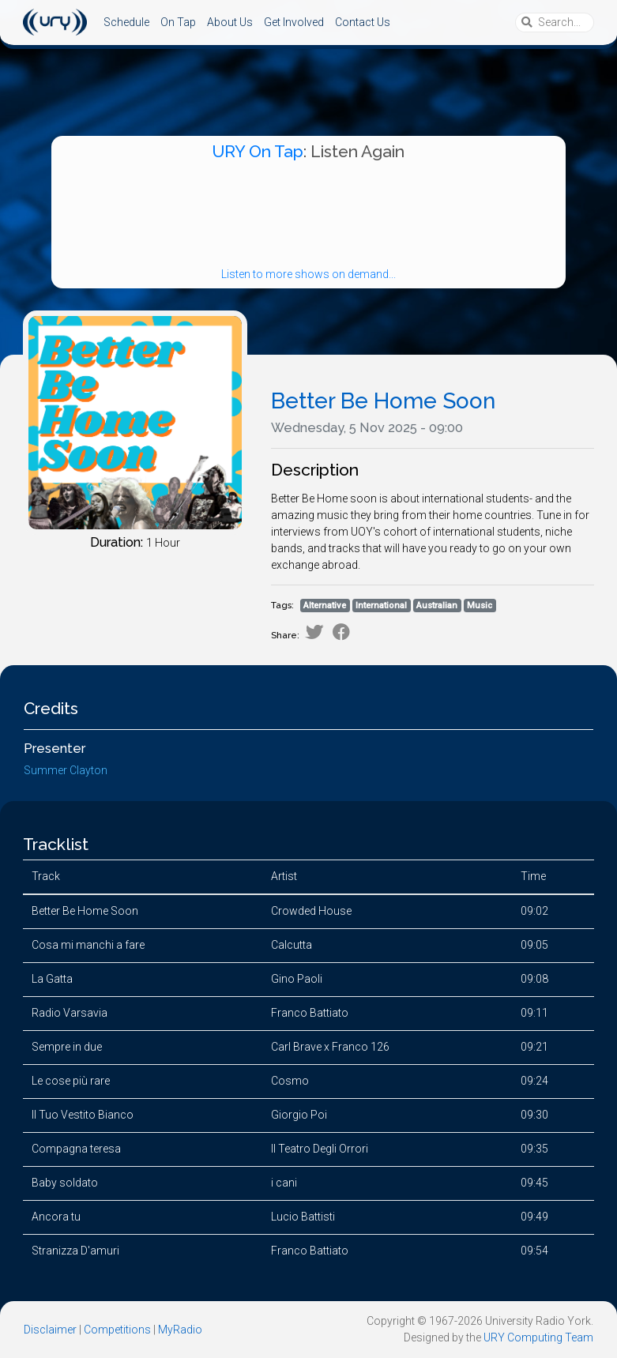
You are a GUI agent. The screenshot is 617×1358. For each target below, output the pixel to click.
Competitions (117, 1329)
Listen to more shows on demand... (308, 274)
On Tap (178, 22)
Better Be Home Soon (383, 401)
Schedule (126, 22)
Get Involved (294, 22)
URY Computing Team (538, 1337)
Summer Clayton (65, 770)
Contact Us (362, 22)
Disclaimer (50, 1329)
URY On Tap (257, 151)
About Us (230, 22)
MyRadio (180, 1329)
